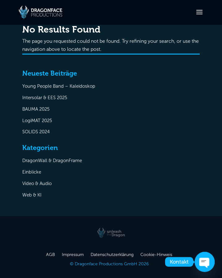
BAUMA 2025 (35, 109)
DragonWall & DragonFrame (52, 160)
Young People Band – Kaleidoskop (58, 86)
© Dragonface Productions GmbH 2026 (109, 264)
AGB (50, 255)
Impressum (73, 255)
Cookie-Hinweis (156, 255)
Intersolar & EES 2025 (44, 97)
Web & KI (31, 195)
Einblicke (31, 172)
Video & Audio (37, 183)
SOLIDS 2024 (36, 132)
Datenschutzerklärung (112, 255)
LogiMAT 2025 (37, 120)
